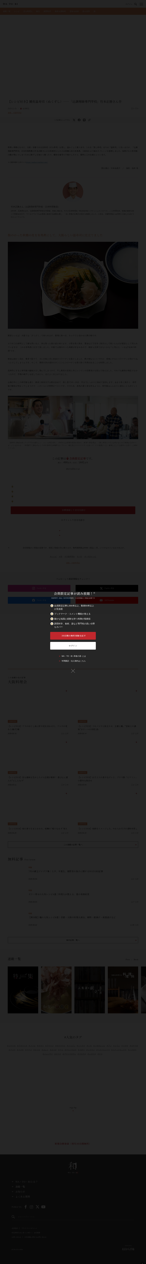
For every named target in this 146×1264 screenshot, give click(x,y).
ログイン (73, 645)
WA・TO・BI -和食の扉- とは (74, 656)
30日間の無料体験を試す (74, 635)
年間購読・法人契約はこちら (74, 661)
